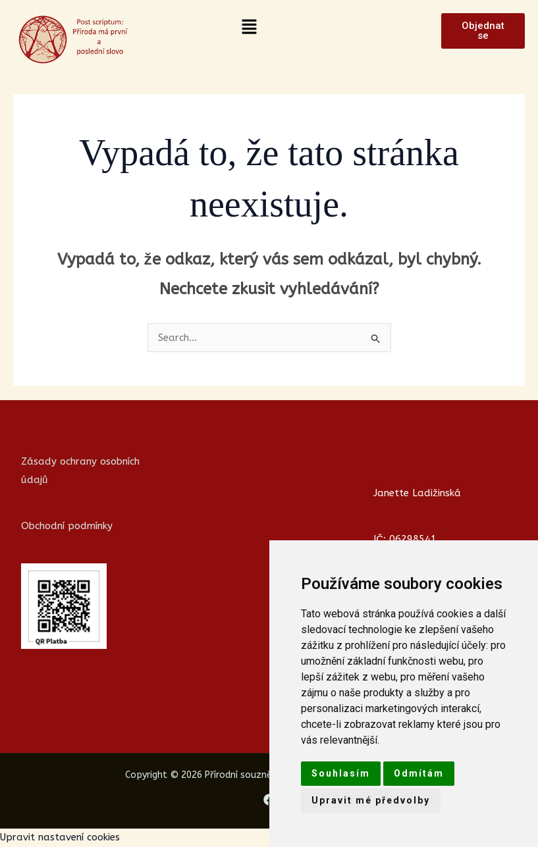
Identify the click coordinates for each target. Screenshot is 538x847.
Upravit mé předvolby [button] (370, 800)
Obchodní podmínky (67, 526)
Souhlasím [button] (340, 773)
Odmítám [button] (419, 773)
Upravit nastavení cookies (60, 837)
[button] (249, 27)
